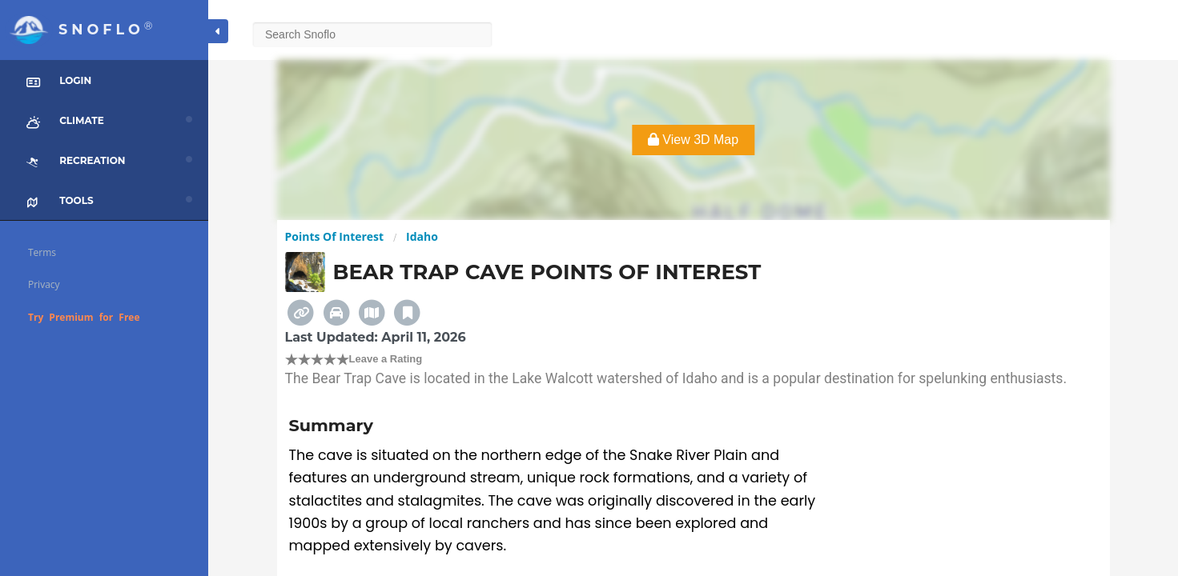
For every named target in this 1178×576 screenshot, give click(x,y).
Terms (42, 252)
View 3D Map (693, 139)
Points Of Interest (334, 236)
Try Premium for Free (84, 317)
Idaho (422, 236)
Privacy (44, 284)
